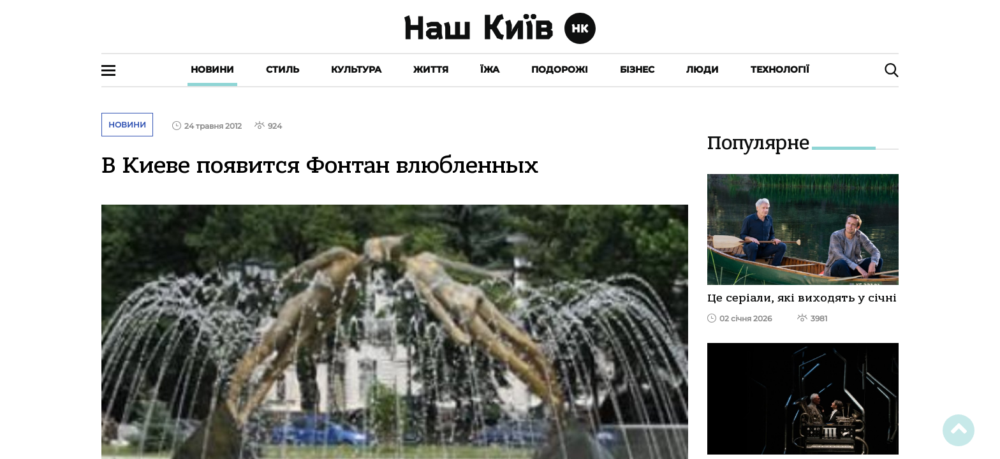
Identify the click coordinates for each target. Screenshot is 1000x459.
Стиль (282, 69)
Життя (430, 69)
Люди (702, 69)
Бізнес (637, 69)
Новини (212, 69)
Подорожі (559, 69)
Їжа (489, 69)
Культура (356, 69)
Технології (780, 69)
